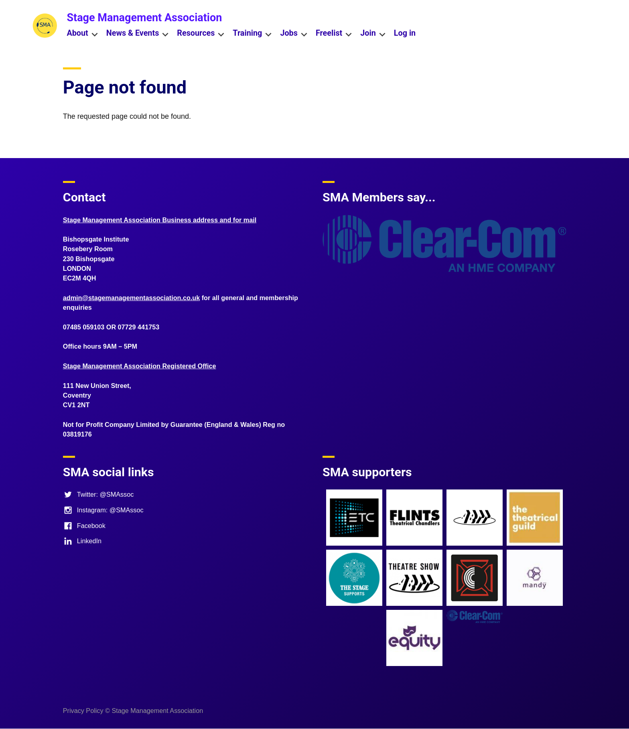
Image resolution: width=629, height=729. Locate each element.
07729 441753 (139, 327)
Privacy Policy (83, 710)
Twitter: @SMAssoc (98, 494)
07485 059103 (84, 327)
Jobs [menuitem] (294, 33)
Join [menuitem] (373, 33)
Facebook (84, 525)
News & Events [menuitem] (137, 33)
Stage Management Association (144, 17)
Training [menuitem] (252, 33)
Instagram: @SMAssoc (103, 510)
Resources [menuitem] (201, 33)
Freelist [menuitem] (334, 33)
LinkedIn (82, 540)
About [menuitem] (82, 33)
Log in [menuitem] (405, 33)
